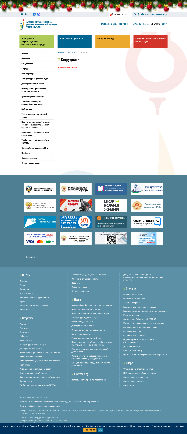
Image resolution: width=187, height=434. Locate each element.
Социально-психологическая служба (140, 327)
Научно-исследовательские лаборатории (90, 313)
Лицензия (24, 289)
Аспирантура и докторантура (32, 344)
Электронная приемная (71, 38)
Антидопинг (129, 385)
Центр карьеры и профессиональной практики (145, 354)
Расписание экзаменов (134, 299)
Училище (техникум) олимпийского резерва (39, 361)
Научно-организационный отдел (86, 309)
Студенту (137, 24)
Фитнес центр (25, 381)
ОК (100, 430)
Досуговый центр (131, 346)
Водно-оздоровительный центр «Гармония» (39, 377)
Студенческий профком (134, 335)
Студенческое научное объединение (88, 330)
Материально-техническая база (33, 305)
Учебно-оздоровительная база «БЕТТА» (37, 385)
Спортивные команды (133, 381)
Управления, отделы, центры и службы (89, 275)
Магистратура (25, 340)
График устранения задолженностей (140, 307)
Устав (22, 285)
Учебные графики (131, 303)
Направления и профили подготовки (88, 380)
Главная (105, 24)
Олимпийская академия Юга (84, 279)
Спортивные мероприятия (135, 377)
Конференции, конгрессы (83, 334)
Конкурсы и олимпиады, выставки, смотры (143, 323)
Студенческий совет (80, 291)
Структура (155, 24)
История (23, 281)
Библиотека (24, 365)
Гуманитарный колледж (30, 357)
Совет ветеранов (79, 287)
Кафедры (23, 336)
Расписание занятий (132, 294)
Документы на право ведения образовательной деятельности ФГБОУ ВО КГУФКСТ (143, 277)
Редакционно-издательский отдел (35, 369)
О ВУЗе (26, 275)
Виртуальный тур (105, 38)
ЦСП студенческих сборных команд (139, 373)
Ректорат (23, 328)
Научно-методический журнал (33, 373)
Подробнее (90, 430)
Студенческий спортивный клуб (138, 369)
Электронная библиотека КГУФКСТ (139, 319)
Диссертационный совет (30, 348)
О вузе (114, 24)
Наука (146, 24)
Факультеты (24, 332)
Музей (22, 301)
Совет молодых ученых (82, 322)
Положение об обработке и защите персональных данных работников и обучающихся (59, 401)
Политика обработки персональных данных (39, 406)
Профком (75, 283)
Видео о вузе (25, 310)
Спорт (165, 24)
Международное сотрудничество (34, 297)
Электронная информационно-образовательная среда (33, 41)
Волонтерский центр (132, 350)
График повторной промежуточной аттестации (145, 311)
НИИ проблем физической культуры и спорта (40, 352)
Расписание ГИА (131, 315)
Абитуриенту (124, 24)
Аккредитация (26, 293)
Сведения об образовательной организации (150, 40)
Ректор (22, 324)
